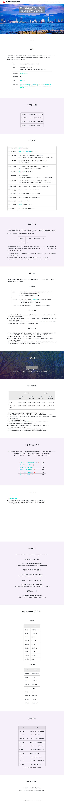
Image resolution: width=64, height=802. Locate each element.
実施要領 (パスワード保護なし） (27, 469)
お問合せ (55, 2)
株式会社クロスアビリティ (25, 84)
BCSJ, (44, 86)
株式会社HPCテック (24, 86)
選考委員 (20, 148)
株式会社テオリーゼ (33, 86)
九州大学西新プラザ (24, 73)
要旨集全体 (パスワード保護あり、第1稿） (29, 462)
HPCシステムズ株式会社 (45, 84)
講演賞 (42, 2)
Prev (2, 20)
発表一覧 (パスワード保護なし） (27, 467)
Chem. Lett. (48, 86)
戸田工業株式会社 (35, 84)
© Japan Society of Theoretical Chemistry (32, 800)
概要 (29, 2)
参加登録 (20, 204)
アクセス (47, 2)
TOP (26, 2)
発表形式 (38, 2)
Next (62, 20)
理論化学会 (22, 80)
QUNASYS (22, 87)
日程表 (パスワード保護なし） (26, 464)
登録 (44, 2)
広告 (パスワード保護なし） (26, 474)
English (59, 2)
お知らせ (34, 2)
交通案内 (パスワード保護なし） (27, 472)
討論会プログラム (22, 171)
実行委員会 (52, 2)
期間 (31, 2)
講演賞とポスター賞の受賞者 (25, 151)
